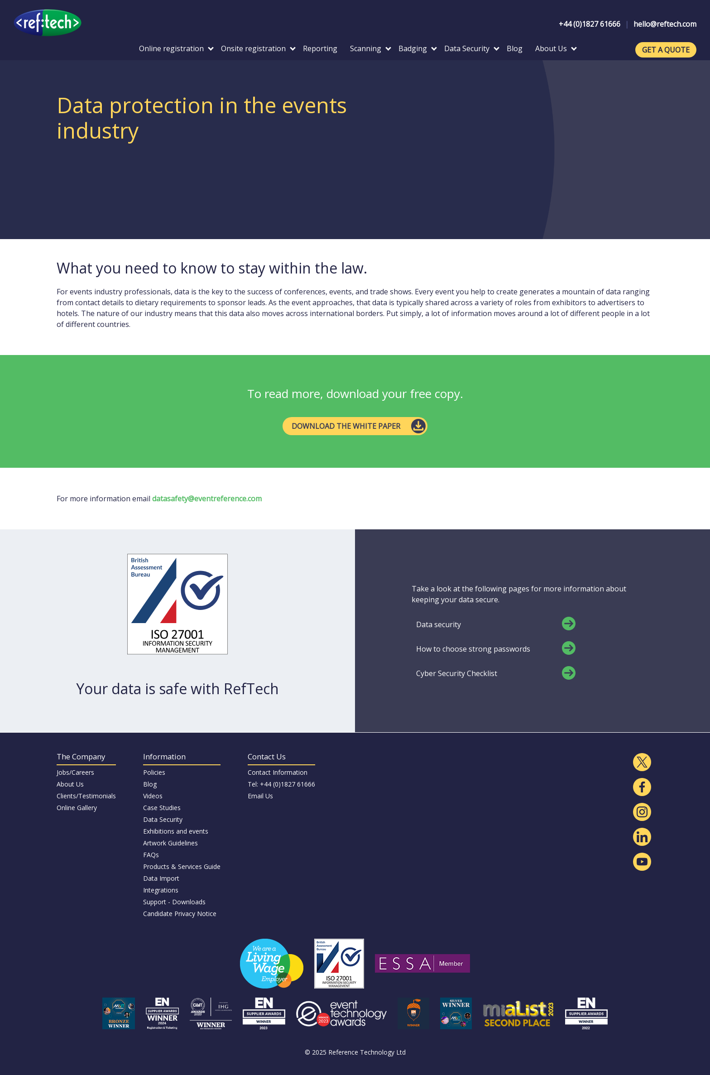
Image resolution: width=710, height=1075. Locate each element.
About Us (556, 48)
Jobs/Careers (75, 772)
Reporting (320, 48)
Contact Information (277, 772)
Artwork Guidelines (170, 843)
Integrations (160, 890)
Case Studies (162, 807)
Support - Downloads (174, 901)
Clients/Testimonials (86, 796)
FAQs (151, 854)
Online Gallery (77, 807)
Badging (417, 48)
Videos (153, 796)
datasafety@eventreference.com (207, 499)
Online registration (176, 48)
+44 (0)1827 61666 (589, 24)
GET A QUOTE (666, 50)
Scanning (370, 48)
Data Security (471, 48)
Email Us (260, 796)
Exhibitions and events (175, 831)
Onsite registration (258, 48)
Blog (515, 48)
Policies (154, 772)
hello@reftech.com (664, 24)
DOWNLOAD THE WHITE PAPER (346, 426)
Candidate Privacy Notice (179, 913)
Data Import (161, 878)
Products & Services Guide (182, 866)
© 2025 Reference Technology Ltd (355, 1052)
